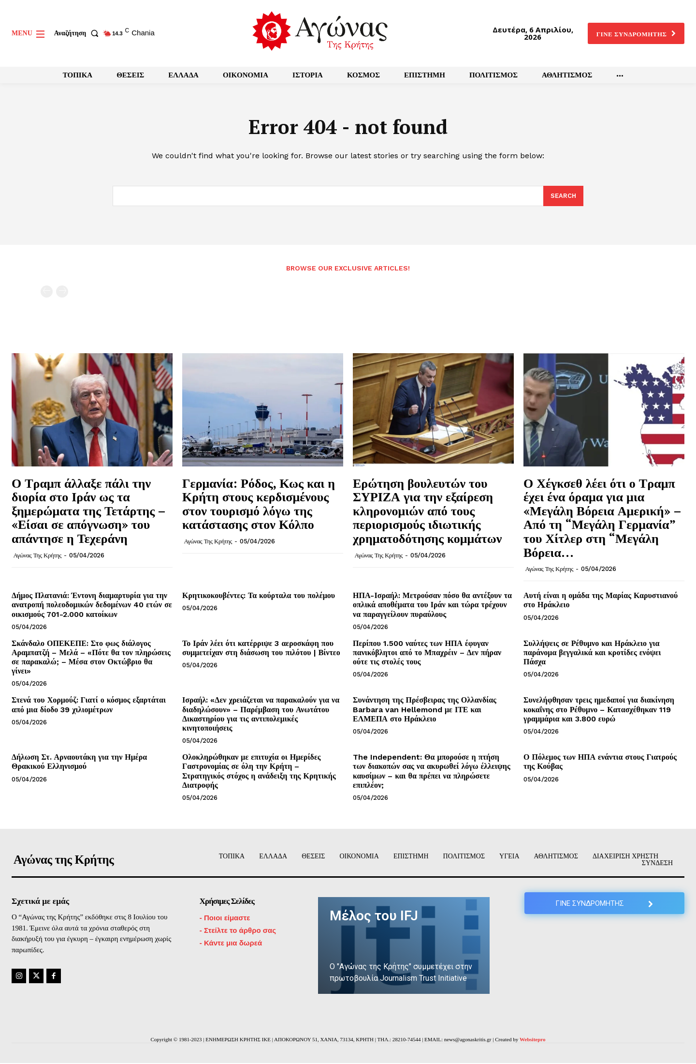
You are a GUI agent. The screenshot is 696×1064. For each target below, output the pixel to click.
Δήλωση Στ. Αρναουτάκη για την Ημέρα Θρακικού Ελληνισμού (79, 762)
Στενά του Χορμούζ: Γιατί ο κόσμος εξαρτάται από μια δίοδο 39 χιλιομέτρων (89, 705)
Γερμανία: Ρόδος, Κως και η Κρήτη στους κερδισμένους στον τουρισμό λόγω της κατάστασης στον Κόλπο (258, 504)
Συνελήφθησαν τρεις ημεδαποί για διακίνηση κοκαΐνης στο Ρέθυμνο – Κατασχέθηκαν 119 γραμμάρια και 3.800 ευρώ (598, 710)
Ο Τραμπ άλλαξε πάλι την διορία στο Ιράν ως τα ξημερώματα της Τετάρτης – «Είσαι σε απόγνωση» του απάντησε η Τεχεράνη (89, 511)
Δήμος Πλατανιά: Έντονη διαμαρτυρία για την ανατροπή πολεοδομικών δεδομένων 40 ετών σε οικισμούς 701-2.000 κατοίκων (92, 605)
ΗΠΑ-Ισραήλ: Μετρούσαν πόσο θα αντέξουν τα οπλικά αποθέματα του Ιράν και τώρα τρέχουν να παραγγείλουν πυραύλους (432, 605)
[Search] (563, 197)
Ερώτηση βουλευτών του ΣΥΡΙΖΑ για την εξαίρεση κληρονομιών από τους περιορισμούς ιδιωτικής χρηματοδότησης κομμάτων (427, 511)
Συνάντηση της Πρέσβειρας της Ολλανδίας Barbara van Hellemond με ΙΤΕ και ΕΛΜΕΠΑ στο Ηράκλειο (424, 710)
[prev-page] (47, 292)
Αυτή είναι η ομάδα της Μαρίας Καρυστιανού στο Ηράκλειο (600, 601)
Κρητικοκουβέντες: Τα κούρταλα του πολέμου (258, 596)
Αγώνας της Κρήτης (37, 555)
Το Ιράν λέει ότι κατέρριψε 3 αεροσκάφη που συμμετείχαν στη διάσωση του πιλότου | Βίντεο (261, 648)
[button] (78, 33)
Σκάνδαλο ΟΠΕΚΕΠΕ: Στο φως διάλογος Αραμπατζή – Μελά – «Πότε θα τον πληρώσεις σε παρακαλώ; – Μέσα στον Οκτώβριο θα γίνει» (91, 657)
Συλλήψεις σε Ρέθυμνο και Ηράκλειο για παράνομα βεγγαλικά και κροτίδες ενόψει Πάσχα (592, 653)
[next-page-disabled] (62, 292)
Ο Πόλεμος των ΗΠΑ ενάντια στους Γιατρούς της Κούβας (600, 762)
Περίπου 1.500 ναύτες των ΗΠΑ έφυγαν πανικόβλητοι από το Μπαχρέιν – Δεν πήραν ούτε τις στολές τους (427, 653)
